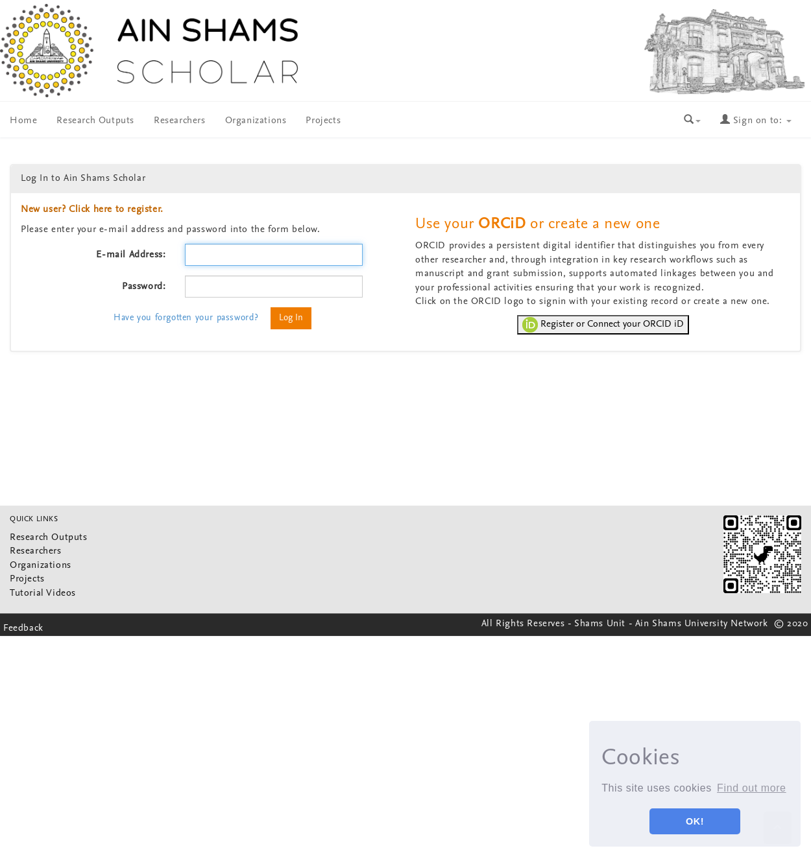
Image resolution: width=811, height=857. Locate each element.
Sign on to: (756, 121)
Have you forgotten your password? (186, 318)
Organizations (256, 121)
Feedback (23, 628)
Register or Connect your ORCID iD (603, 325)
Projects (323, 121)
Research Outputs (95, 121)
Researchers (180, 121)
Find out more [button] (751, 787)
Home (23, 121)
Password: (143, 287)
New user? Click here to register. (92, 210)
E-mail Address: (130, 255)
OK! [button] (695, 821)
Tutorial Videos (43, 593)
